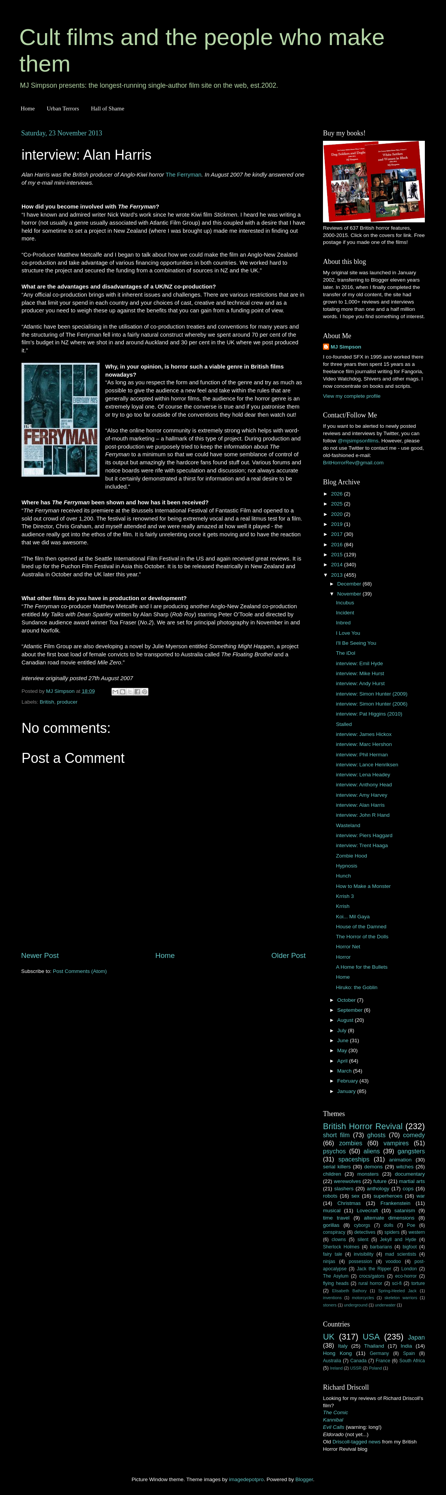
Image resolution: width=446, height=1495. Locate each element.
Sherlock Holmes (341, 1247)
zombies (350, 1143)
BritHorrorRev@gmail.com (353, 463)
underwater (385, 1305)
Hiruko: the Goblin (357, 987)
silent (363, 1239)
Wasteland (348, 825)
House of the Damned (361, 926)
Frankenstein (395, 1203)
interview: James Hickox (364, 734)
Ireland (336, 1368)
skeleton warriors (400, 1297)
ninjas (329, 1261)
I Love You (348, 633)
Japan (416, 1337)
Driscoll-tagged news (357, 1442)
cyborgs (362, 1225)
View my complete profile (352, 396)
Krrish (342, 906)
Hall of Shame (107, 108)
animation (400, 1160)
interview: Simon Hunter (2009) (372, 694)
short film (336, 1134)
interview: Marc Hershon (364, 744)
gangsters (411, 1151)
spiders (391, 1232)
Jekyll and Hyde (398, 1239)
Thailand (374, 1346)
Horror (343, 957)
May (342, 1050)
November (350, 594)
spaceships (353, 1159)
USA (371, 1336)
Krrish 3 (345, 896)
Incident (345, 613)
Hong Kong (337, 1353)
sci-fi (397, 1283)
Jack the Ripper (374, 1268)
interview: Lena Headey (363, 775)
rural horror (370, 1283)
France (383, 1360)
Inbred (343, 623)
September (350, 1010)
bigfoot (409, 1247)
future (380, 1181)
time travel (336, 1218)
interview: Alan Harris (360, 805)
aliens (372, 1151)
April (343, 1061)
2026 (337, 494)
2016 (337, 544)
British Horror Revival (363, 1126)
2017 (337, 534)
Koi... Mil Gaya (353, 916)
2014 (337, 564)
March (345, 1071)
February (348, 1081)
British (47, 702)
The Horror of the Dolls (362, 936)
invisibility (363, 1254)
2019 (337, 524)
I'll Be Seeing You (356, 643)
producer (67, 702)
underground (356, 1305)
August (346, 1020)
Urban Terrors (63, 108)
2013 (337, 575)
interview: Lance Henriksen (367, 765)
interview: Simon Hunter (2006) (372, 704)
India (406, 1346)
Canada (358, 1360)
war (420, 1196)
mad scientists (400, 1254)
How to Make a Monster (363, 886)
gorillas (331, 1225)
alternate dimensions (389, 1218)
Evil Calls (333, 1427)
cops (408, 1188)
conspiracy (334, 1232)
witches (404, 1167)
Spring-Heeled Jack (397, 1290)
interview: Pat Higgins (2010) (369, 714)
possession (360, 1261)
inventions (332, 1297)
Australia (332, 1360)
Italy (343, 1346)
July (342, 1030)
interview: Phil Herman (362, 755)
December (350, 584)
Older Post (288, 955)
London (409, 1268)
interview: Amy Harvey (362, 795)
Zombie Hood (351, 856)
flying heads (336, 1283)
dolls (388, 1225)
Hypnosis (347, 866)
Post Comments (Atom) (80, 971)
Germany (379, 1353)
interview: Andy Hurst (360, 683)
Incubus (345, 603)
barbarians (381, 1247)
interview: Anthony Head (364, 785)
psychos (334, 1151)
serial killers (337, 1167)
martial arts (412, 1181)
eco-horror (406, 1276)
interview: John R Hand (363, 815)
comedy (414, 1134)
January (347, 1091)
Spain (409, 1353)
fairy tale (332, 1254)
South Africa (412, 1360)
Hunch (343, 876)
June (343, 1040)
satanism (404, 1210)
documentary (410, 1174)
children (332, 1174)
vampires (396, 1143)
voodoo (393, 1261)
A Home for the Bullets (362, 967)
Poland (375, 1368)
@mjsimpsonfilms (358, 441)
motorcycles (363, 1297)
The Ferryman (183, 175)
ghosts (376, 1134)
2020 (337, 514)
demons (373, 1167)
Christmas (349, 1203)
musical (332, 1210)
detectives (365, 1232)
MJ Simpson (346, 347)
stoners (329, 1305)
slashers (343, 1188)
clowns (339, 1239)
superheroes (388, 1196)
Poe (411, 1225)
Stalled (344, 724)
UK (328, 1336)
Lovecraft (367, 1210)
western (417, 1232)
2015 (337, 554)
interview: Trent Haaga (362, 845)
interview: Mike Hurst (360, 673)
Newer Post (40, 955)
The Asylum (335, 1276)
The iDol (345, 653)
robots (330, 1196)
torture (418, 1283)
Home (28, 108)
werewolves (347, 1181)
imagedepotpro (246, 1479)
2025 (337, 504)
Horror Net (348, 946)
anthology (378, 1188)
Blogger (304, 1479)
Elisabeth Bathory (349, 1290)
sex (355, 1196)
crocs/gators (371, 1276)
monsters (368, 1174)
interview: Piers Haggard (364, 835)
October (347, 1000)
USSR (355, 1368)
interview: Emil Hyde (359, 663)
